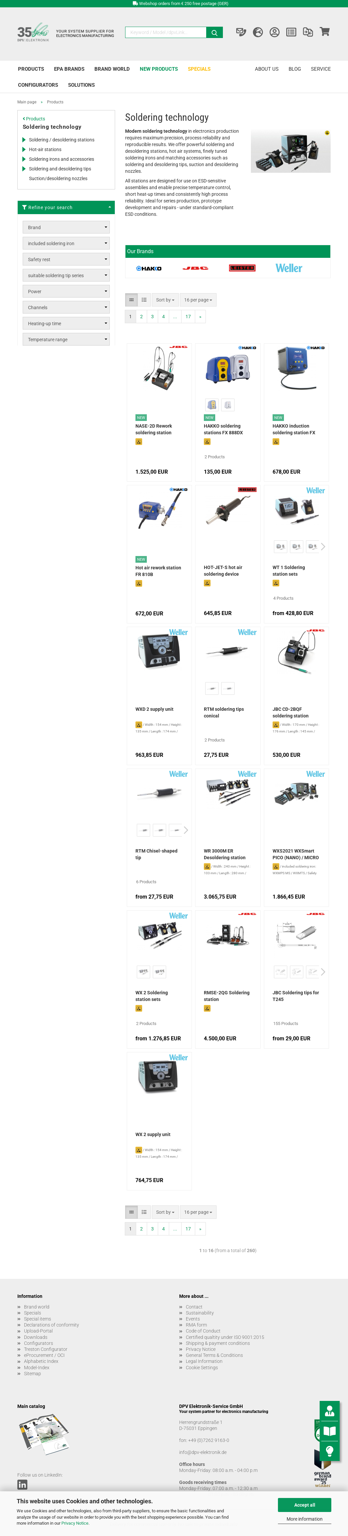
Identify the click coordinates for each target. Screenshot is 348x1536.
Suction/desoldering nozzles (58, 178)
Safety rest (39, 259)
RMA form (196, 1325)
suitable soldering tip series (56, 275)
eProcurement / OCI (44, 1355)
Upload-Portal (38, 1331)
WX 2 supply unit (152, 1134)
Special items (37, 1319)
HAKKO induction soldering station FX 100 (294, 430)
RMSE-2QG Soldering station (227, 996)
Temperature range (47, 339)
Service (321, 69)
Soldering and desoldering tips (60, 168)
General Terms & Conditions (214, 1355)
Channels (37, 307)
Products (31, 69)
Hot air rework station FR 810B (158, 571)
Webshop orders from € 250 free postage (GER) (184, 3)
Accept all (304, 1505)
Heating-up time (44, 323)
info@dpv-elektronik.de (203, 1452)
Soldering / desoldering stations (61, 139)
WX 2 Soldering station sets (151, 996)
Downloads (35, 1337)
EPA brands (69, 69)
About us (267, 69)
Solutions (81, 85)
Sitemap (32, 1373)
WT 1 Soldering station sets (289, 571)
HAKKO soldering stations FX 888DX (223, 429)
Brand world (112, 69)
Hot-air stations (45, 149)
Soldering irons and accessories (61, 159)
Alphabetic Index (41, 1361)
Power (34, 291)
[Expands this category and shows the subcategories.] (24, 140)
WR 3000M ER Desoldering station (225, 854)
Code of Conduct (203, 1331)
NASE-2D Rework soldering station (153, 429)
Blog (295, 69)
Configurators (38, 85)
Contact (194, 1307)
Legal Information (204, 1361)
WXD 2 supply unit (154, 709)
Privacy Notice (74, 1523)
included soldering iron (51, 243)
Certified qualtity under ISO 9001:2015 (225, 1337)
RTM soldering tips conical (224, 712)
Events (193, 1319)
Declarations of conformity (51, 1325)
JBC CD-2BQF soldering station (291, 712)
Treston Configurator (45, 1349)
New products (159, 69)
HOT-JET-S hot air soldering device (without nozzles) (223, 571)
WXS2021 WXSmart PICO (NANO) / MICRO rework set (296, 855)
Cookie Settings (202, 1367)
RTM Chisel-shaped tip (156, 854)
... (175, 316)
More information (305, 1519)
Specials (199, 69)
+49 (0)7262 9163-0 (208, 1440)
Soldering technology (52, 126)
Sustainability (200, 1313)
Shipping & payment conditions (218, 1343)
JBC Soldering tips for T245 (296, 996)
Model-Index (36, 1367)
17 (188, 316)
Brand (34, 227)
